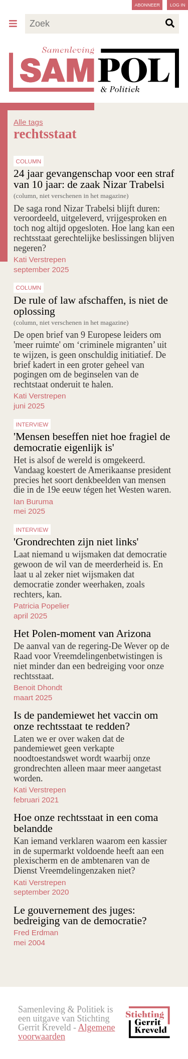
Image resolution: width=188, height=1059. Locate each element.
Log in (177, 5)
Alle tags (28, 122)
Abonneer (147, 5)
